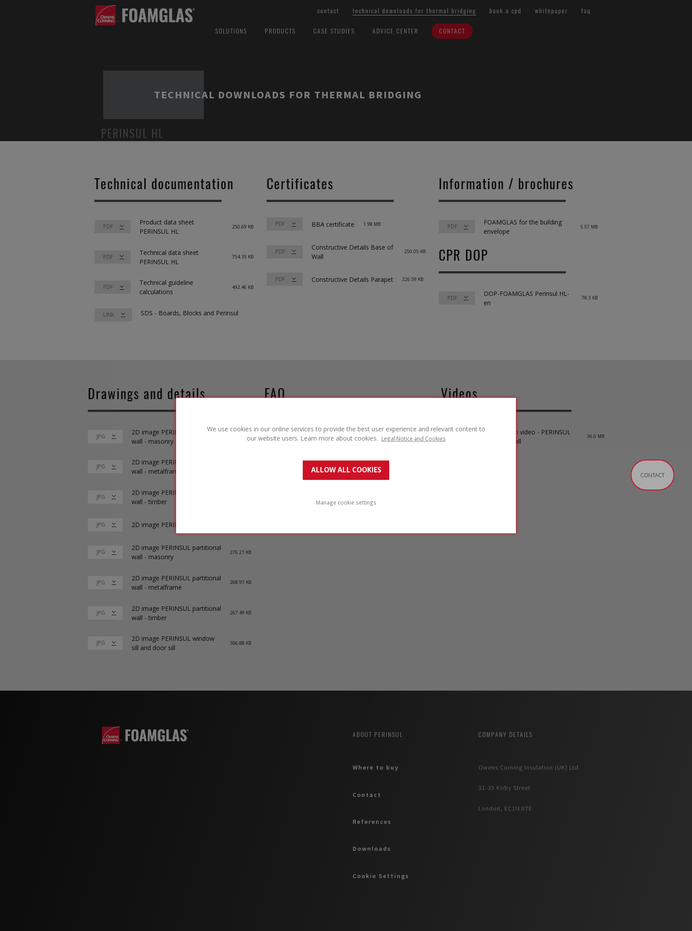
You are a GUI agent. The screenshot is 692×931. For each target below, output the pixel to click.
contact (652, 475)
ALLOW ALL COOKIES (346, 470)
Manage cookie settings (346, 502)
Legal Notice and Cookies (413, 438)
